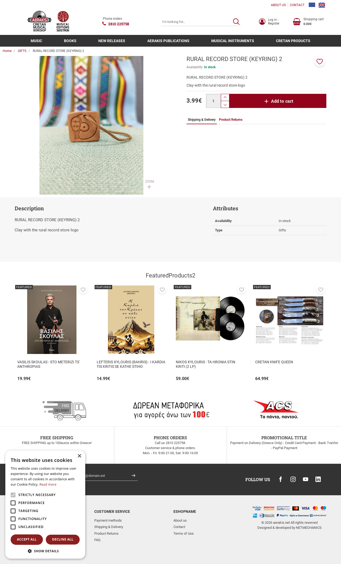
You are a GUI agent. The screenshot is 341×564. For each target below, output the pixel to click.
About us (180, 520)
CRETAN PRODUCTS (293, 41)
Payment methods (108, 520)
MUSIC (36, 41)
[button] (320, 61)
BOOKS (70, 41)
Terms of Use (183, 533)
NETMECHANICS (309, 528)
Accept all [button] (27, 539)
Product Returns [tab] (230, 120)
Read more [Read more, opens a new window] (47, 484)
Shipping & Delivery (108, 527)
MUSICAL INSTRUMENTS (232, 41)
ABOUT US (278, 5)
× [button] (79, 456)
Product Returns (106, 533)
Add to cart (282, 101)
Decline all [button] (63, 539)
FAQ (97, 540)
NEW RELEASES (111, 41)
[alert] (45, 504)
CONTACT (297, 5)
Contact (179, 527)
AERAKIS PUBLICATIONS (168, 41)
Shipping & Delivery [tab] (202, 120)
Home (7, 51)
